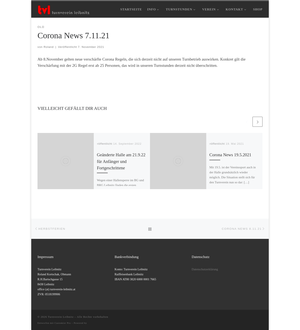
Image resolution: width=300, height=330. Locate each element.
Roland (49, 46)
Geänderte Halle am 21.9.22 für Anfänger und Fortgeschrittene (121, 161)
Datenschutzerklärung (205, 269)
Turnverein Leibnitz (61, 316)
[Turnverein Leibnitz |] (64, 9)
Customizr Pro (63, 323)
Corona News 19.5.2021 (230, 155)
